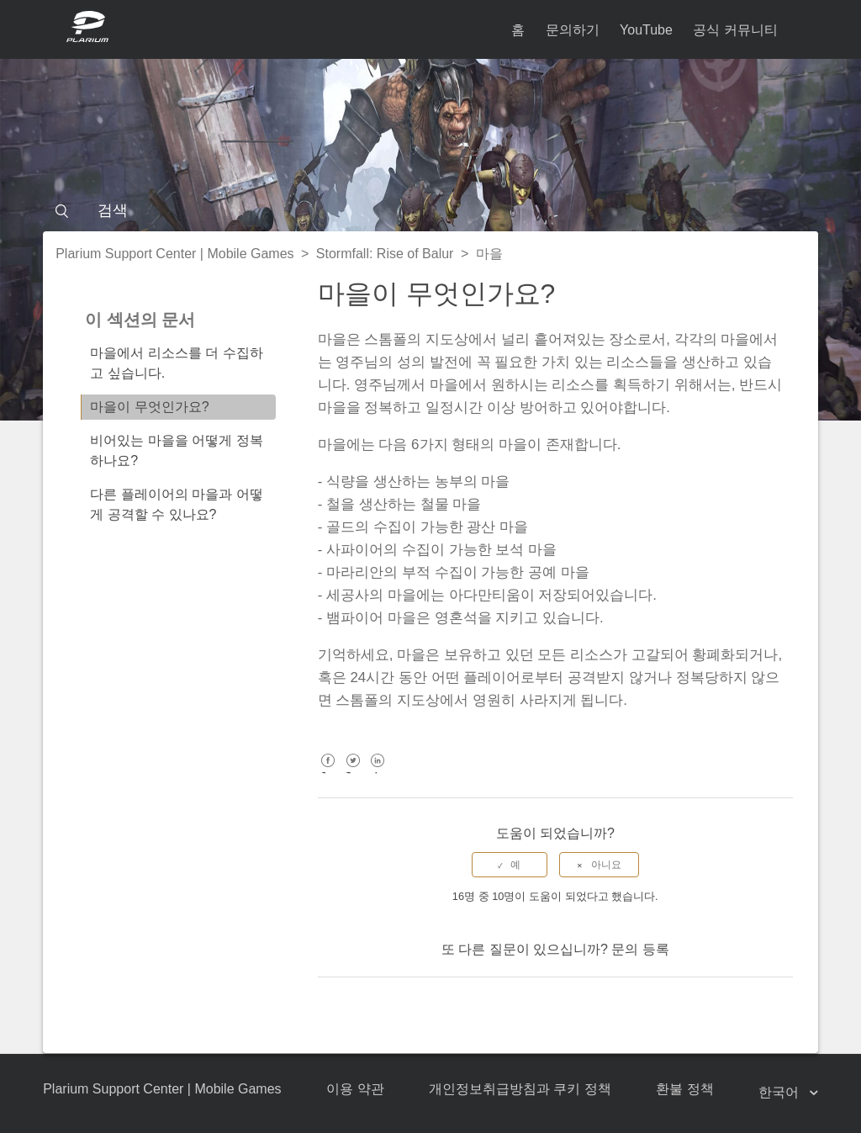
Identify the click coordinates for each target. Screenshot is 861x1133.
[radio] (509, 864)
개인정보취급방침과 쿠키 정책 (520, 1089)
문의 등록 (639, 949)
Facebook (328, 772)
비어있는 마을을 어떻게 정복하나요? (176, 450)
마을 (489, 253)
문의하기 (573, 30)
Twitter (352, 772)
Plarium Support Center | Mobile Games (174, 253)
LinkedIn (377, 772)
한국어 (780, 1092)
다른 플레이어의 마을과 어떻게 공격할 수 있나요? (176, 504)
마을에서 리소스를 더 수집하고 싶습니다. (176, 363)
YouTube (646, 30)
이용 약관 (354, 1089)
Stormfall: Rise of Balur (385, 253)
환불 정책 (684, 1089)
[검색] (430, 210)
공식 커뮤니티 (735, 30)
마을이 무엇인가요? (149, 407)
